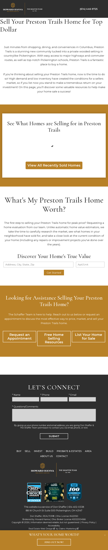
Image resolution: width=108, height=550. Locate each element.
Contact (62, 456)
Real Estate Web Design (42, 528)
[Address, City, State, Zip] (39, 264)
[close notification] (105, 533)
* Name (16, 395)
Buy (18, 451)
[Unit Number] (90, 264)
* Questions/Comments (25, 406)
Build (49, 451)
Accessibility (54, 525)
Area (88, 451)
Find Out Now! (54, 542)
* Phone (45, 395)
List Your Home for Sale (88, 336)
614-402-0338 (76, 507)
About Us (46, 456)
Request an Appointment (19, 336)
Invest (38, 451)
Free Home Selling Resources (54, 338)
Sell (28, 451)
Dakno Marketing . (69, 528)
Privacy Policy (88, 522)
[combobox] (39, 264)
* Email (72, 395)
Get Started (54, 272)
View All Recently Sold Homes (54, 165)
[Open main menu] (103, 9)
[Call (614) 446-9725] (89, 9)
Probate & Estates (69, 451)
